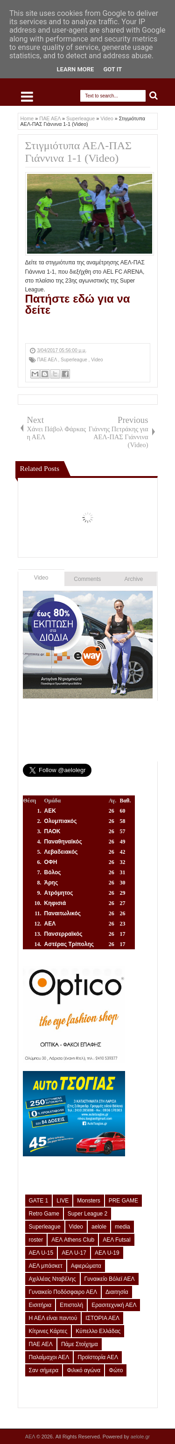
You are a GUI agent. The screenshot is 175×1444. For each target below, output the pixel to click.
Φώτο (116, 1370)
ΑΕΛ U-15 (41, 1253)
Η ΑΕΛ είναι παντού (53, 1318)
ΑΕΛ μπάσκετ (46, 1266)
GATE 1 (39, 1200)
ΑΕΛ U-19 (107, 1253)
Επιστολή (71, 1305)
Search (153, 96)
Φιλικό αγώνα (83, 1370)
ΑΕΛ (30, 1436)
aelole (98, 1226)
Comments (87, 579)
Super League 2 (87, 1213)
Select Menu (27, 96)
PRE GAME (123, 1200)
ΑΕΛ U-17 (74, 1253)
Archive (134, 579)
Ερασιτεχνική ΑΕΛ (113, 1305)
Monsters (88, 1200)
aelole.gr (140, 1436)
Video (97, 359)
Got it (112, 69)
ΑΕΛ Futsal (116, 1240)
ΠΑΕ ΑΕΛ (47, 359)
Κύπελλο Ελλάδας (98, 1331)
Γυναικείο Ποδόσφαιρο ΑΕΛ (63, 1292)
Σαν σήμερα (44, 1370)
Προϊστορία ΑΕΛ (97, 1357)
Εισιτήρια (40, 1305)
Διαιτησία (116, 1292)
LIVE (62, 1200)
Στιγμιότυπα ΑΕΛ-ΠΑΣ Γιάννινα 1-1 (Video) (78, 151)
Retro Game (44, 1213)
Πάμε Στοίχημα (79, 1344)
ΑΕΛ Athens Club (72, 1240)
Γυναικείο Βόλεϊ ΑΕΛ (109, 1279)
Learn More (75, 69)
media (122, 1226)
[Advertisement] (100, 328)
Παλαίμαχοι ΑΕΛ (49, 1357)
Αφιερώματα (86, 1266)
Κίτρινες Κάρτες (48, 1331)
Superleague (75, 359)
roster (36, 1240)
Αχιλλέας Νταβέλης (52, 1279)
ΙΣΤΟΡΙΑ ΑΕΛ (102, 1318)
